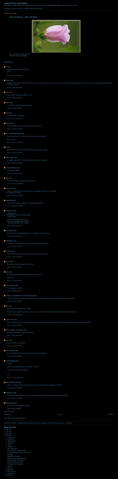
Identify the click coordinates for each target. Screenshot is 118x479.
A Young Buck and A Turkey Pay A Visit (18, 452)
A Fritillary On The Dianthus (15, 464)
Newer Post (7, 414)
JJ (6, 67)
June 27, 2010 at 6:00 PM (14, 315)
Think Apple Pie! (12, 448)
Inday (7, 272)
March (10, 470)
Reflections (10, 277)
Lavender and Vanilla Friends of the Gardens (19, 295)
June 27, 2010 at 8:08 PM (14, 325)
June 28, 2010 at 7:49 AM (14, 388)
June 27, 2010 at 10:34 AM (14, 152)
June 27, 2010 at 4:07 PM (14, 301)
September (11, 441)
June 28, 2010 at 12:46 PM (15, 398)
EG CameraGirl (10, 285)
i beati (7, 102)
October (10, 439)
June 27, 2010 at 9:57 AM (14, 118)
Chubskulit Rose (10, 168)
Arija (6, 178)
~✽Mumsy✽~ (9, 157)
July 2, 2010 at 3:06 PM (14, 408)
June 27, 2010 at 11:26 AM (14, 183)
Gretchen (8, 251)
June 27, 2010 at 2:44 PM (14, 267)
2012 (7, 431)
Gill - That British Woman (13, 133)
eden (7, 340)
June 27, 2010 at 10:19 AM (14, 129)
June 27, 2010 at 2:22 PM (14, 236)
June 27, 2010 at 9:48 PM (14, 356)
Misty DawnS (9, 403)
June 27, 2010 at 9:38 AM (14, 75)
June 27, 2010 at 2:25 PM (14, 246)
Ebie (6, 306)
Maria (7, 113)
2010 (7, 435)
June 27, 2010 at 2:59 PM (14, 280)
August (10, 443)
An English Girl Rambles (14, 192)
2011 (7, 433)
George (7, 123)
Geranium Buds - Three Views (16, 460)
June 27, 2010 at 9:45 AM (14, 98)
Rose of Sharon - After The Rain (16, 450)
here (29, 54)
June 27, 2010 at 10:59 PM (15, 377)
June (9, 446)
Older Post (111, 414)
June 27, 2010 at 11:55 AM (14, 195)
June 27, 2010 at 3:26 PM (14, 291)
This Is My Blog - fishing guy (14, 330)
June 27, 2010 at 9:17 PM (14, 346)
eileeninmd (8, 200)
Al (6, 147)
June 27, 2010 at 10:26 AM (14, 142)
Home (59, 414)
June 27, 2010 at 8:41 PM (14, 335)
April (9, 468)
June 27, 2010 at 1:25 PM (14, 226)
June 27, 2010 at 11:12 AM (14, 173)
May (9, 466)
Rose (7, 92)
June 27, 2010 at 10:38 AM (14, 163)
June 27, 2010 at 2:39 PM (14, 257)
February (10, 471)
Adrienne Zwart (10, 350)
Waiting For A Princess (13, 456)
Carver (7, 261)
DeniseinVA (9, 188)
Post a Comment (9, 411)
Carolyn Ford (9, 319)
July (9, 445)
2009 (7, 475)
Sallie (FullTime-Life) (11, 382)
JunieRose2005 (10, 361)
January (10, 473)
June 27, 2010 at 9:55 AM (14, 108)
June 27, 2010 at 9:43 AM (14, 87)
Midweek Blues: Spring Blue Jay (16, 458)
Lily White (10, 454)
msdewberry (9, 241)
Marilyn (7, 80)
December (11, 437)
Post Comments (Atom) (19, 418)
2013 (7, 429)
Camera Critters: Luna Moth (15, 462)
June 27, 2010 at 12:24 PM (15, 206)
